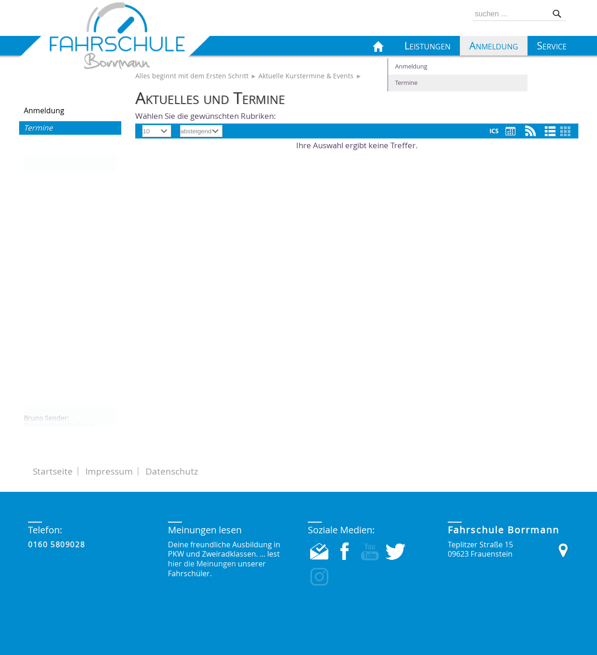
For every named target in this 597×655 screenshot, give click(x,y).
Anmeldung (44, 110)
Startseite (53, 471)
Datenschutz (172, 471)
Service (552, 46)
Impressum (109, 471)
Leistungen (427, 46)
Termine (38, 128)
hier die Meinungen (202, 563)
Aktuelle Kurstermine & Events (306, 76)
